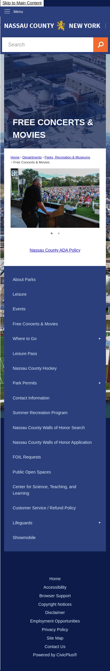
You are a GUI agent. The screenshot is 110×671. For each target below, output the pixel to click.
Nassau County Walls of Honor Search (49, 427)
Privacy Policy (55, 629)
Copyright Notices (55, 604)
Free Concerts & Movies (35, 324)
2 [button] (58, 232)
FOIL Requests (27, 457)
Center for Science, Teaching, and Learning (44, 490)
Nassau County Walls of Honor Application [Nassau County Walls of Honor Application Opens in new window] (52, 442)
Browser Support (55, 595)
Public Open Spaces (32, 472)
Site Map (55, 638)
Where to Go (25, 338)
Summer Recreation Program (40, 412)
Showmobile (24, 537)
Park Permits (25, 383)
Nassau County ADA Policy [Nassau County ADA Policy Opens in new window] (55, 250)
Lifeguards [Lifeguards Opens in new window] (22, 523)
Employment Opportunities (55, 621)
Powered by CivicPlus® (55, 654)
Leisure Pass (25, 353)
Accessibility (54, 587)
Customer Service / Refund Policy (44, 508)
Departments (32, 157)
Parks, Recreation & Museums (67, 157)
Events (19, 309)
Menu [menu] (18, 11)
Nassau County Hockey (35, 368)
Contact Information (31, 398)
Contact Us (55, 646)
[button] (86, 198)
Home (15, 157)
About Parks (24, 279)
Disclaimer (55, 612)
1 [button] (51, 232)
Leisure (19, 294)
